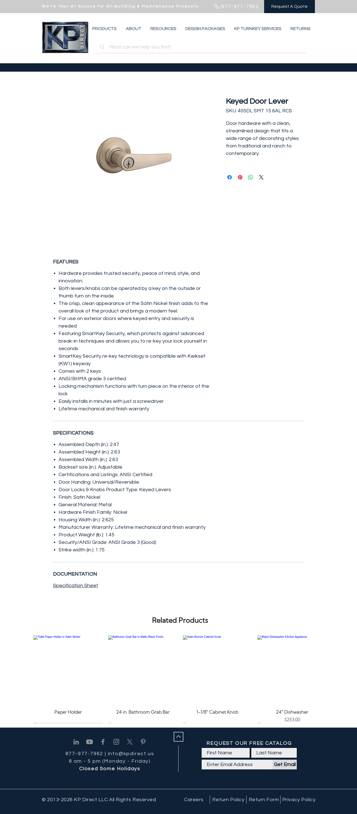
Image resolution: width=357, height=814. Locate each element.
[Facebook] (103, 742)
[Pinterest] (143, 742)
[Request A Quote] (289, 6)
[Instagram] (116, 742)
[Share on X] (261, 177)
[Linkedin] (76, 742)
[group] (180, 679)
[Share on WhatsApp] (250, 177)
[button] (300, 29)
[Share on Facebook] (229, 177)
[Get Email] (284, 764)
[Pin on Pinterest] (240, 177)
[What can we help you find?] (201, 47)
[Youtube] (89, 742)
